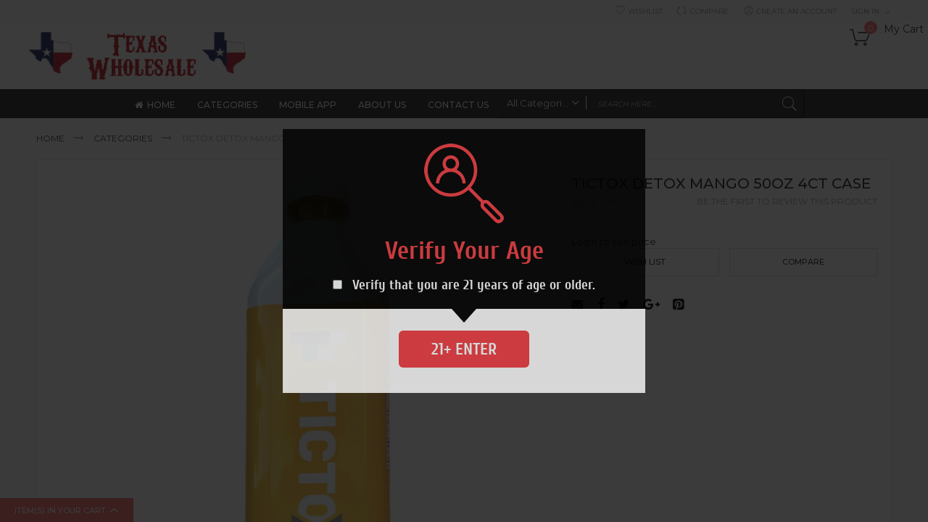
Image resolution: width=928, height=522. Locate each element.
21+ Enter (464, 349)
